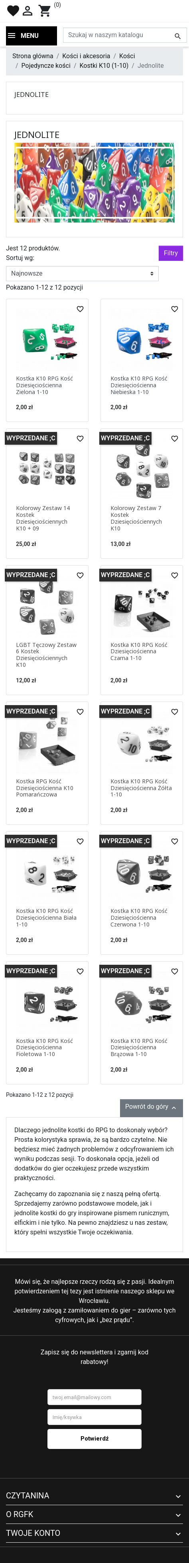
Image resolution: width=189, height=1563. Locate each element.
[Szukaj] (125, 35)
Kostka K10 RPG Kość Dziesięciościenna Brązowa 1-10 (138, 1047)
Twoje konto (33, 1533)
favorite (13, 11)
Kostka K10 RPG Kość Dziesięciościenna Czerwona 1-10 (138, 917)
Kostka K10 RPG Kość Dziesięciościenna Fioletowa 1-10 (44, 1047)
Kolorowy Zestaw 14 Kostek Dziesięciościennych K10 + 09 (43, 518)
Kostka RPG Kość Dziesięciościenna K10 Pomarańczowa (44, 787)
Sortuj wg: (20, 258)
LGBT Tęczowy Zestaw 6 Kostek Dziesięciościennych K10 (46, 654)
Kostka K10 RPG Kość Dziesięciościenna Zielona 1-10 (44, 385)
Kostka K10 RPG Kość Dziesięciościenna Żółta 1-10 (141, 787)
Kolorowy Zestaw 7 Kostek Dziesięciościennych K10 (136, 518)
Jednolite (31, 94)
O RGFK (19, 1514)
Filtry (171, 253)
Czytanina (27, 1495)
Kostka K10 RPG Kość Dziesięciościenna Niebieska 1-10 (138, 385)
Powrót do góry (151, 1107)
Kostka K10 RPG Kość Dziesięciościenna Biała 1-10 (46, 917)
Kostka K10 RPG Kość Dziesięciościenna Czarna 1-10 (138, 651)
